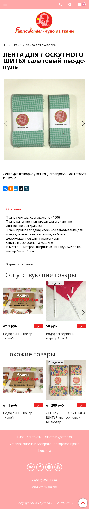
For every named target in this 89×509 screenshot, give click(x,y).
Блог (20, 437)
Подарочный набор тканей (17, 336)
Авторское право (67, 444)
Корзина (44, 451)
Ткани (16, 45)
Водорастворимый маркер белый (60, 336)
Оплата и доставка (58, 437)
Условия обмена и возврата (30, 444)
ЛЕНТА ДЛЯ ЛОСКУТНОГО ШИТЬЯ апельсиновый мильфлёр (65, 417)
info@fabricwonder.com (44, 486)
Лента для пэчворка (41, 45)
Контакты (34, 437)
